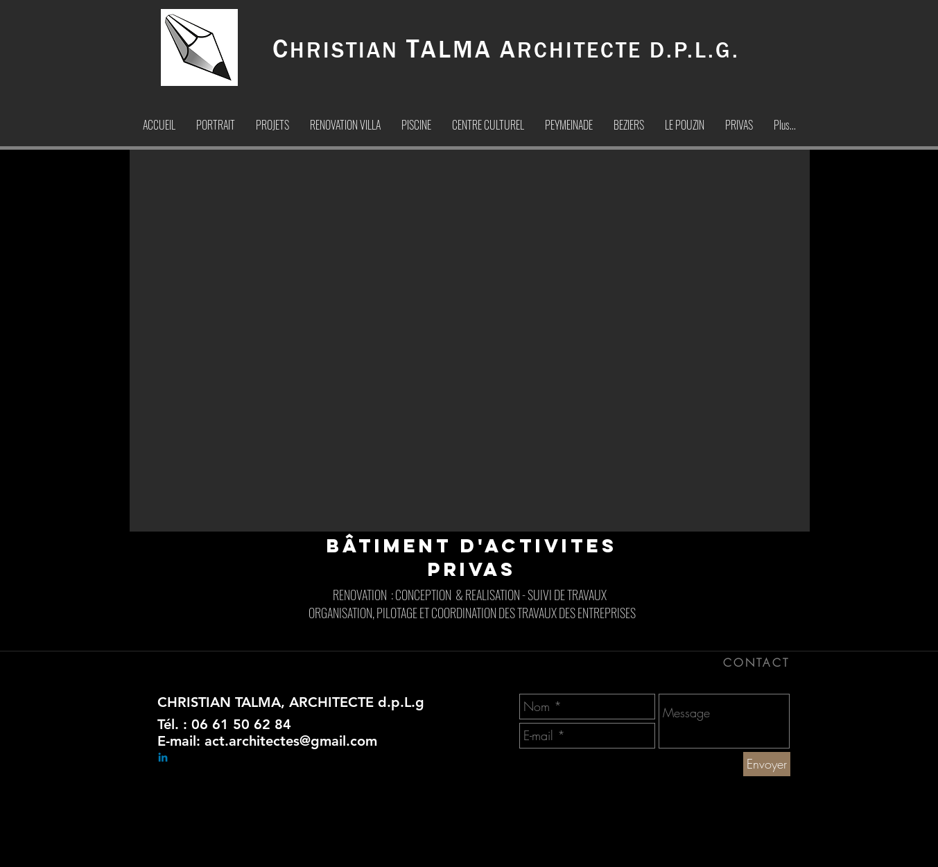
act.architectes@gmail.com (291, 741)
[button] (470, 341)
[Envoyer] (766, 764)
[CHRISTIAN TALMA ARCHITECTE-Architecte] (550, 852)
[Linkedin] (162, 758)
